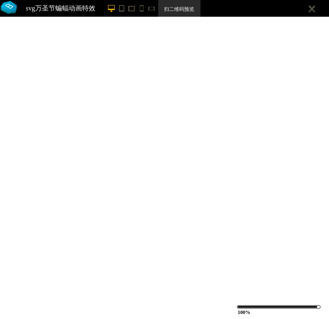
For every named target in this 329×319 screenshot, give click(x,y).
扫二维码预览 (179, 9)
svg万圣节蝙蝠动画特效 (60, 8)
